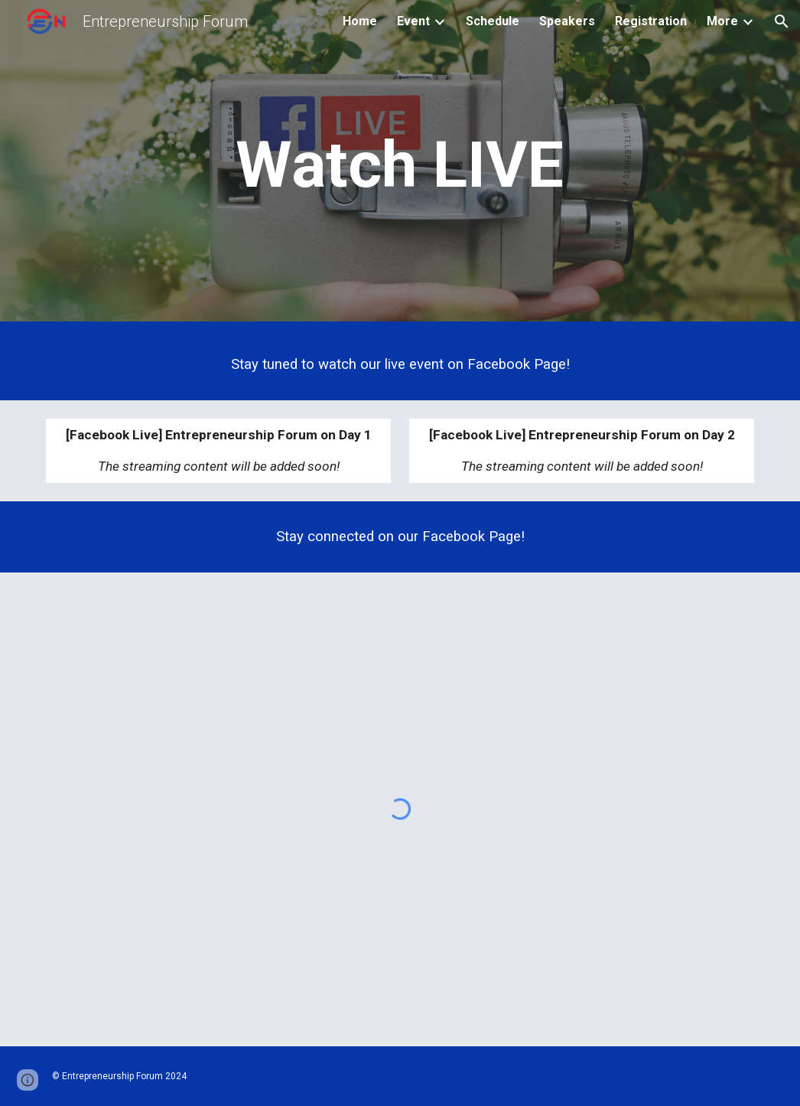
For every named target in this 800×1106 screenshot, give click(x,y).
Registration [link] (651, 21)
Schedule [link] (492, 21)
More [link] (722, 21)
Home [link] (360, 21)
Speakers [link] (567, 21)
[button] (781, 21)
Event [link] (413, 21)
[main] (400, 165)
